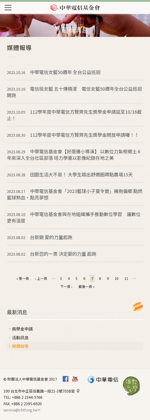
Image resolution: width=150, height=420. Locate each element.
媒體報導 (20, 346)
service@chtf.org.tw (21, 410)
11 (126, 278)
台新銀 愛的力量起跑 (39, 237)
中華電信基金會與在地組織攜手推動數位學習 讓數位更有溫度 (74, 217)
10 (116, 278)
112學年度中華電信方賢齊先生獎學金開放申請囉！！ (73, 134)
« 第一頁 (22, 278)
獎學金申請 (22, 329)
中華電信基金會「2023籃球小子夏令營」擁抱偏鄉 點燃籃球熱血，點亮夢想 (74, 194)
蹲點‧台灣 (131, 386)
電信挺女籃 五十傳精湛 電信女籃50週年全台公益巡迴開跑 (74, 91)
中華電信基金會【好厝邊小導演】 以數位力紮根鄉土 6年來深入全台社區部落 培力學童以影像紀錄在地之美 (73, 154)
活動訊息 (20, 337)
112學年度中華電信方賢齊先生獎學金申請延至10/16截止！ (74, 114)
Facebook (65, 379)
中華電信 (103, 379)
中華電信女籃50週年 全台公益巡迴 (53, 72)
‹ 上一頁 (41, 278)
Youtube (75, 379)
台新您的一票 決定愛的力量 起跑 (51, 253)
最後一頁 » (86, 286)
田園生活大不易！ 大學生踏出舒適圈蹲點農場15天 (70, 174)
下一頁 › (66, 286)
